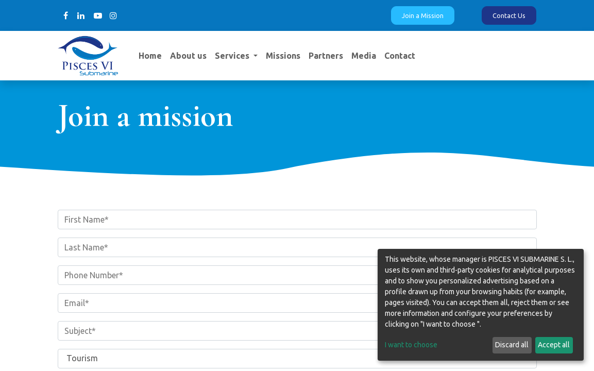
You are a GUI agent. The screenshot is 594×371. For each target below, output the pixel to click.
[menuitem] (150, 55)
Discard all (512, 345)
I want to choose (411, 345)
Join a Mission (423, 15)
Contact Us (509, 15)
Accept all (554, 345)
